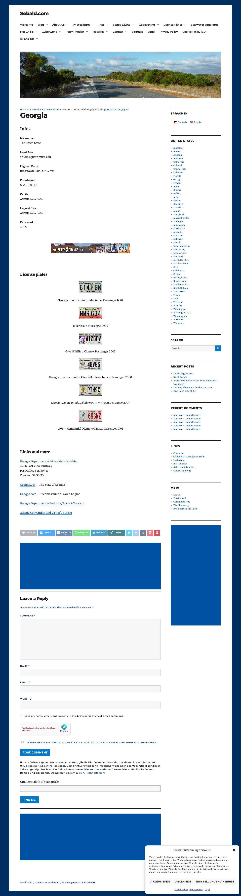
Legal (207, 889)
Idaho (176, 186)
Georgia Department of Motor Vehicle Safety (48, 461)
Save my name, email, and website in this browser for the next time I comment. (74, 716)
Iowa (176, 197)
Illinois (177, 190)
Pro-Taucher (180, 463)
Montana (178, 235)
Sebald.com (34, 13)
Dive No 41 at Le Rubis (184, 391)
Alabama (178, 148)
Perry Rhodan (75, 31)
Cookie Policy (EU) (194, 31)
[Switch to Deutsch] (180, 122)
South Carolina (181, 284)
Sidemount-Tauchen (184, 467)
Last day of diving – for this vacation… (193, 387)
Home (23, 109)
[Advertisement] (91, 566)
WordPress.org (181, 505)
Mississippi (179, 228)
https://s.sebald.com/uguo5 (115, 109)
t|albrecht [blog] (182, 470)
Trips (101, 24)
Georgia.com (28, 494)
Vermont (178, 302)
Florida (177, 176)
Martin (177, 415)
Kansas (177, 200)
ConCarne (178, 453)
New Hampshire (181, 246)
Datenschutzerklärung (47, 882)
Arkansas (178, 158)
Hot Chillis (26, 31)
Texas (176, 295)
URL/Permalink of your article (39, 781)
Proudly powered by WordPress (78, 882)
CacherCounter (193, 415)
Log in (176, 494)
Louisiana (178, 207)
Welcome (26, 24)
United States (52, 109)
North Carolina (181, 260)
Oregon (177, 274)
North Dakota (180, 263)
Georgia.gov (27, 484)
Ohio (175, 267)
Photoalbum (81, 24)
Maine (176, 211)
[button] (234, 850)
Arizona (177, 155)
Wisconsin (178, 319)
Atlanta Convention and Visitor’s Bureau (46, 512)
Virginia (177, 305)
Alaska (176, 151)
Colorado (178, 165)
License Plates (172, 24)
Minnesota (179, 225)
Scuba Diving (122, 24)
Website (25, 698)
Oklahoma (178, 270)
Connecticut (179, 169)
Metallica (98, 31)
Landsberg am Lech (183, 373)
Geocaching (147, 24)
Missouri (178, 232)
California (178, 162)
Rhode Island (180, 281)
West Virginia (180, 316)
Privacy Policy (196, 889)
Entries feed (179, 498)
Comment (27, 615)
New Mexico (179, 253)
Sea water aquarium (204, 24)
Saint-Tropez (180, 377)
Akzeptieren (160, 881)
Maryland (178, 214)
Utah (176, 298)
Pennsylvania (180, 277)
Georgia (177, 179)
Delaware (178, 172)
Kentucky (178, 204)
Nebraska (178, 239)
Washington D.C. (182, 312)
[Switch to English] (196, 122)
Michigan (178, 221)
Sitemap (137, 31)
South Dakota (180, 288)
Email (25, 682)
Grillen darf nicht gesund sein (189, 456)
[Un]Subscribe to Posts (185, 508)
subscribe (117, 742)
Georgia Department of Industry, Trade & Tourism (52, 503)
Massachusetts (181, 218)
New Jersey (179, 249)
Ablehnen (183, 881)
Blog (41, 24)
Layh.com (178, 460)
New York (178, 256)
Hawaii (177, 183)
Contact (118, 31)
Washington (179, 309)
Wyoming (178, 323)
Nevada (177, 242)
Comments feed (181, 501)
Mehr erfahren (95, 773)
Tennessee (179, 291)
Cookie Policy (181, 889)
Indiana (177, 193)
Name (25, 666)
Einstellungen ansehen (215, 881)
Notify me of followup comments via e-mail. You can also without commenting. (88, 742)
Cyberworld (49, 31)
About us (58, 24)
